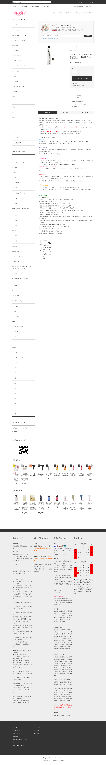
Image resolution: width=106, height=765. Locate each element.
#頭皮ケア (50, 38)
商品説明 (47, 112)
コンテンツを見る (45, 6)
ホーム (14, 6)
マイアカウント (38, 727)
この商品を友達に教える (76, 101)
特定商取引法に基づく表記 (78, 85)
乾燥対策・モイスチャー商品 (19, 428)
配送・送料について (18, 733)
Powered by (53, 760)
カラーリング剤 (76, 46)
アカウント (79, 2)
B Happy (14, 431)
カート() (89, 2)
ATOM (18, 748)
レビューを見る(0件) (75, 95)
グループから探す (34, 6)
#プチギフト (57, 38)
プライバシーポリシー (19, 742)
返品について (75, 83)
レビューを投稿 (74, 97)
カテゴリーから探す (22, 6)
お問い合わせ (88, 6)
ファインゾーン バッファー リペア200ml (41, 249)
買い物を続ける (74, 106)
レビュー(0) (84, 112)
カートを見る (37, 730)
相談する (88, 35)
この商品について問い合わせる (78, 104)
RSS (14, 748)
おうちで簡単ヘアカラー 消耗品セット (49, 249)
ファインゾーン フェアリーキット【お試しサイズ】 (45, 249)
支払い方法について (18, 730)
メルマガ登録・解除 (77, 6)
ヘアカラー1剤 (83, 46)
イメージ (65, 112)
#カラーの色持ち (43, 38)
